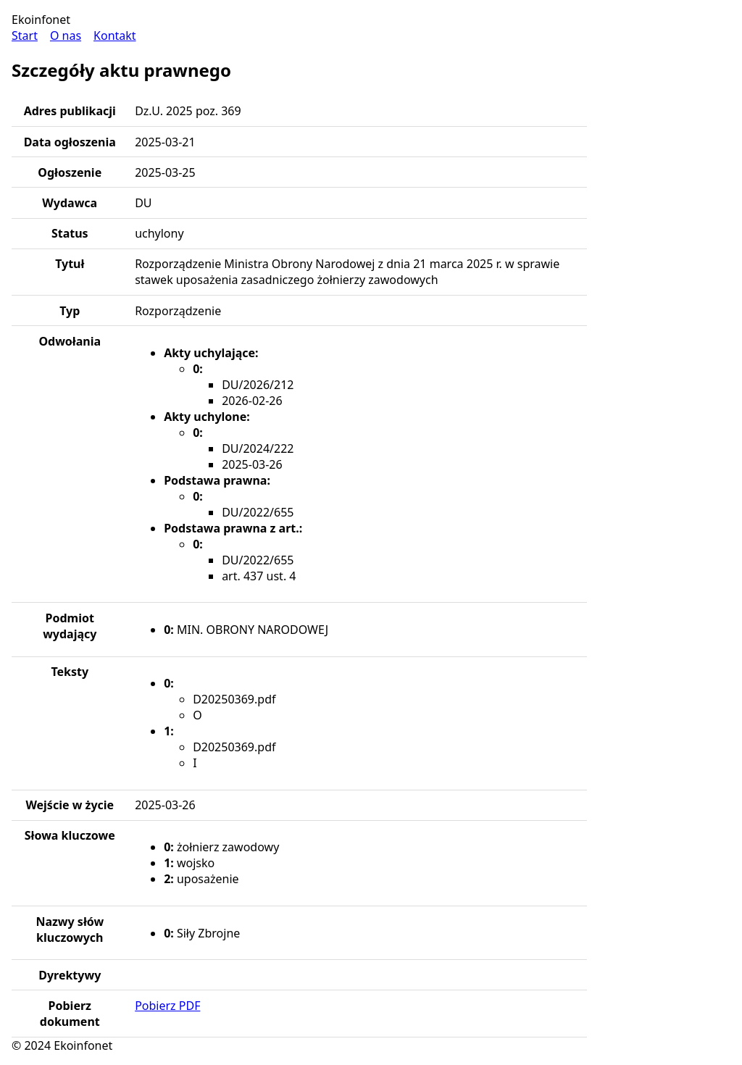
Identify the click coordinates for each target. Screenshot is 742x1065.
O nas (65, 35)
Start (25, 35)
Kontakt (114, 35)
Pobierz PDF (167, 1006)
